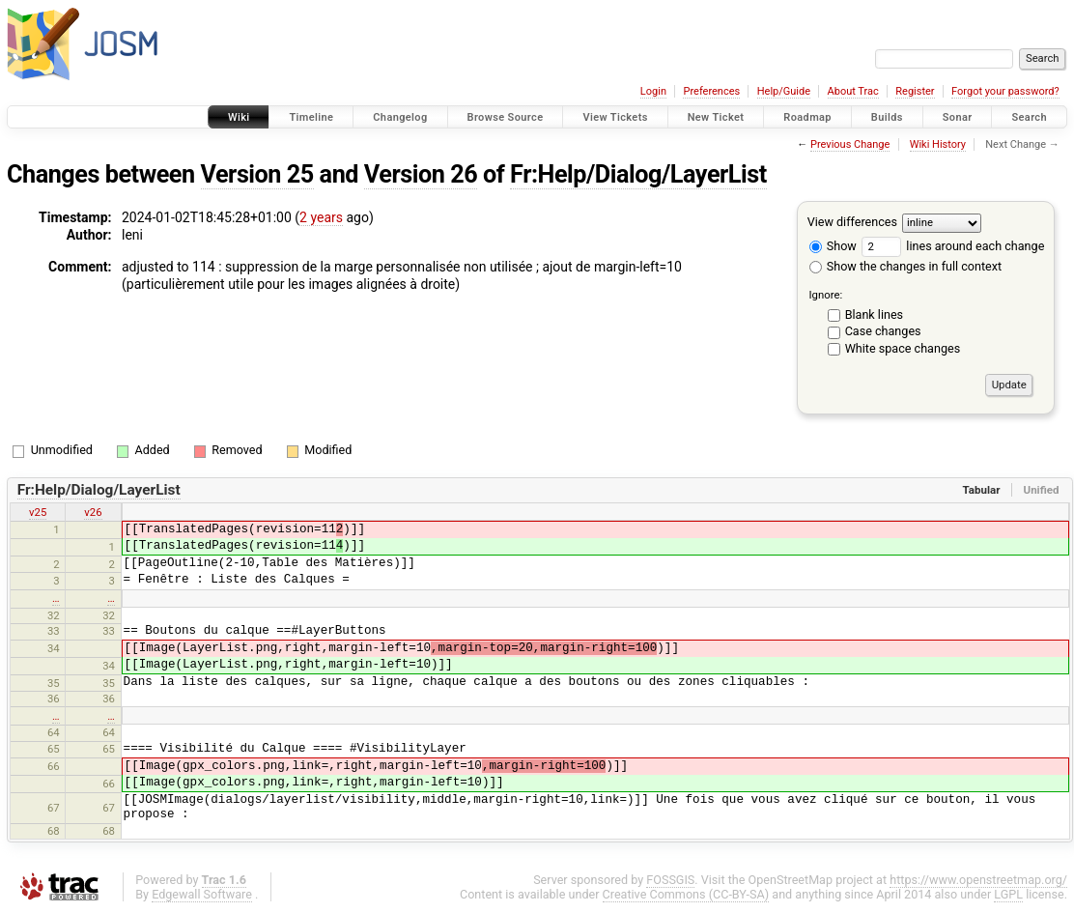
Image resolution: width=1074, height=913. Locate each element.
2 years (321, 217)
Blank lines (874, 314)
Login (653, 91)
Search (1029, 117)
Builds (887, 117)
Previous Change (850, 144)
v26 (92, 512)
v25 (37, 512)
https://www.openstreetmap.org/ (978, 879)
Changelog (400, 117)
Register (914, 91)
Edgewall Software (202, 894)
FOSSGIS (670, 879)
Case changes (883, 331)
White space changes (903, 348)
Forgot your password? (1005, 91)
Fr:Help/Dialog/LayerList (638, 174)
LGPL (1008, 894)
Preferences (711, 91)
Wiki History (938, 144)
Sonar (958, 117)
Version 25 (257, 174)
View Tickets (614, 117)
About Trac (853, 91)
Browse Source (505, 117)
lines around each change (953, 246)
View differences (852, 221)
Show (833, 246)
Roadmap (807, 117)
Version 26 (420, 174)
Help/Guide (783, 91)
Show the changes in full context (905, 266)
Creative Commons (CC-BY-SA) (686, 894)
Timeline (311, 117)
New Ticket (716, 117)
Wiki (239, 117)
